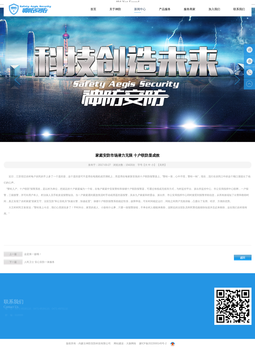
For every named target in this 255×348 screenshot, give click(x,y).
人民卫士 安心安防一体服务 (39, 262)
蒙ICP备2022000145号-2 (153, 343)
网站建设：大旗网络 (125, 343)
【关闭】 (162, 164)
